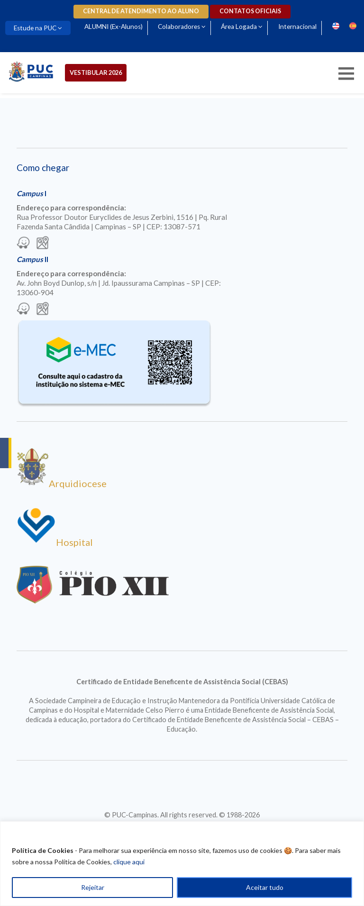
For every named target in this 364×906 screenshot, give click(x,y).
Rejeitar (92, 887)
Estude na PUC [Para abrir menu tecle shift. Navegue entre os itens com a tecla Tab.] (35, 28)
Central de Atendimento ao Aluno (141, 11)
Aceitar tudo (264, 887)
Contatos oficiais (250, 11)
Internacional (297, 26)
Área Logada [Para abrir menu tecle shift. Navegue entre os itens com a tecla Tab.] (239, 26)
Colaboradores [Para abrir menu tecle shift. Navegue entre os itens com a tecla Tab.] (179, 26)
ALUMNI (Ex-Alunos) (113, 26)
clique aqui (129, 862)
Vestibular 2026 (96, 72)
